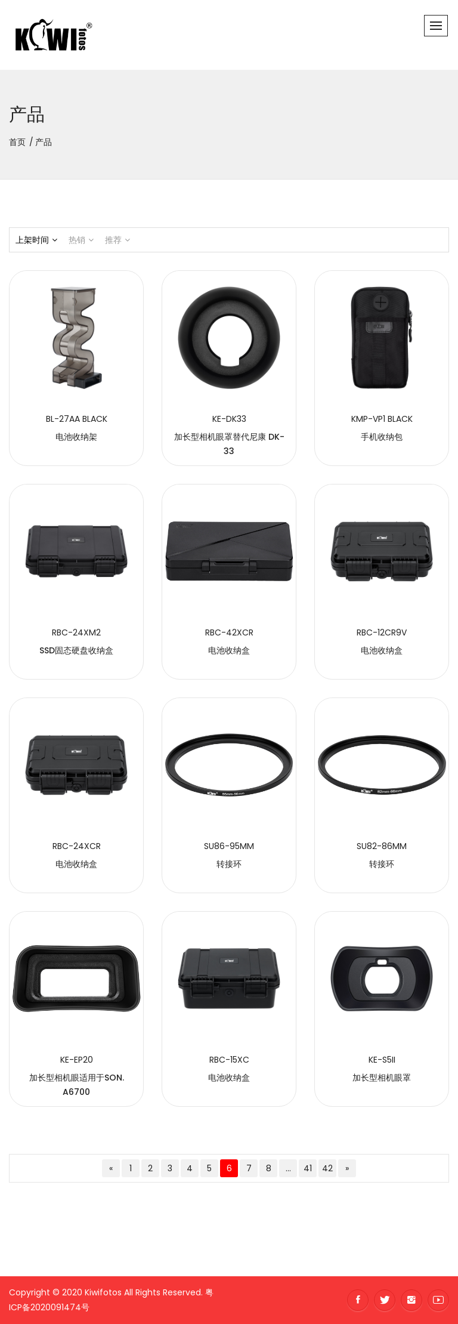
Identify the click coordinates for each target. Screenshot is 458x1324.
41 (308, 1168)
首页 (17, 142)
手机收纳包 (382, 437)
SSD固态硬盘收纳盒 (76, 650)
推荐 (117, 240)
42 (327, 1168)
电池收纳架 (76, 437)
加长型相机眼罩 (381, 1078)
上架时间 (36, 240)
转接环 (229, 864)
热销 (81, 240)
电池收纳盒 (229, 650)
